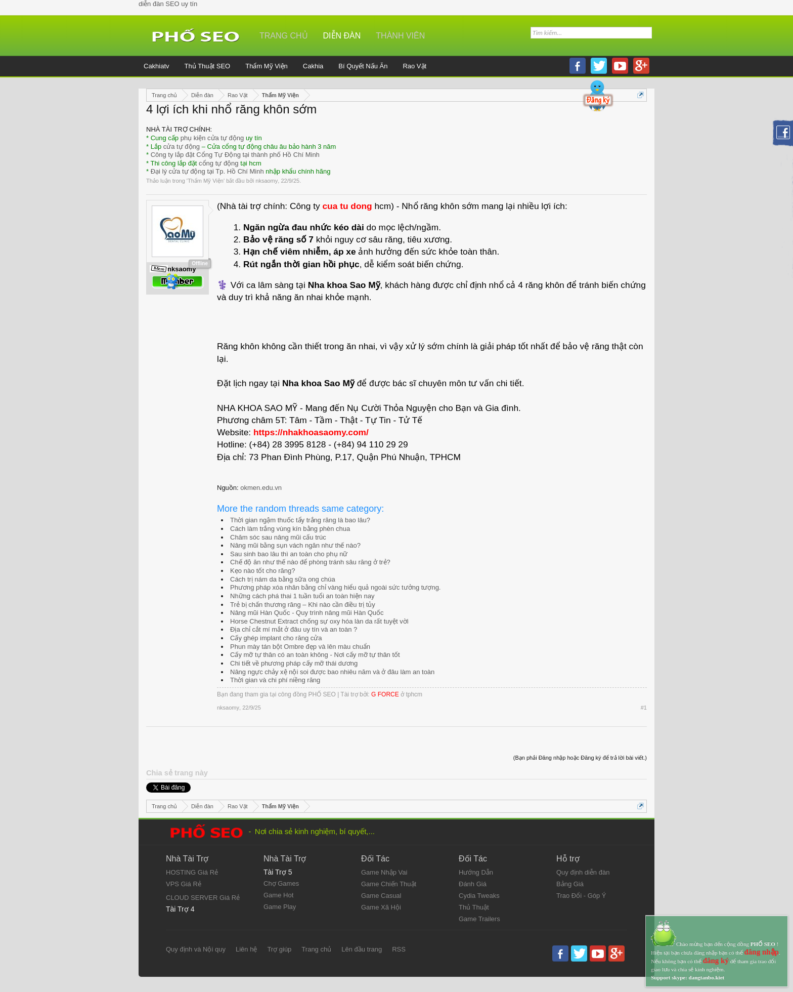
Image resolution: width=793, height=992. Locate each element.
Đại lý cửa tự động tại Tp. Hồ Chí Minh (207, 171)
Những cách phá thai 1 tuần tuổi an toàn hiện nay (302, 596)
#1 (644, 708)
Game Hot (278, 895)
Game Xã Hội (381, 907)
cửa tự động (181, 146)
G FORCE (385, 694)
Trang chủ (283, 35)
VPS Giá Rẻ (183, 884)
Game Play (279, 907)
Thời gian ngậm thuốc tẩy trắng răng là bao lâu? (300, 520)
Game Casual (381, 895)
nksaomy (266, 181)
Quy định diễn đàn (582, 872)
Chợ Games (281, 883)
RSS (399, 949)
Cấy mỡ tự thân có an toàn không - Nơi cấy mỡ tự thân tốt (315, 654)
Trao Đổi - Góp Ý (581, 895)
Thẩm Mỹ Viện (206, 181)
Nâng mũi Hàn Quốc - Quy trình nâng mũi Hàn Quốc (307, 612)
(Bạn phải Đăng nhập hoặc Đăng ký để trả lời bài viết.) (580, 758)
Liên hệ (246, 949)
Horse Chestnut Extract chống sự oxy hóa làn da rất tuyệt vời (319, 621)
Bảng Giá (570, 884)
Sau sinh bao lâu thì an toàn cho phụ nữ (288, 554)
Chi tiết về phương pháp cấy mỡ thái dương (294, 663)
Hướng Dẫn (476, 872)
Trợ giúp (279, 949)
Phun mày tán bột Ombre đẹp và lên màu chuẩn (300, 646)
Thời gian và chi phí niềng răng (275, 680)
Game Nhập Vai (384, 872)
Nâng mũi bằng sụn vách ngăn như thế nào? (295, 545)
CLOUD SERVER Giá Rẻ (203, 897)
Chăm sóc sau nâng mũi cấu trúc (278, 537)
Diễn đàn (342, 35)
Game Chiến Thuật (388, 884)
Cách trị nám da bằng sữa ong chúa (282, 579)
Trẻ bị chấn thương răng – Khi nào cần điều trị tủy (302, 604)
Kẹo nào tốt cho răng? (262, 570)
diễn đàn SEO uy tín (168, 4)
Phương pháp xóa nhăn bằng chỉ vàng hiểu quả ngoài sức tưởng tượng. (335, 587)
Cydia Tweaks (479, 895)
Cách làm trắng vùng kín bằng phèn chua (290, 528)
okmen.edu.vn (261, 487)
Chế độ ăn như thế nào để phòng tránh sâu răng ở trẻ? (310, 562)
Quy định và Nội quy (196, 949)
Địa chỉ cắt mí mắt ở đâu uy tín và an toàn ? (293, 629)
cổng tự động (219, 163)
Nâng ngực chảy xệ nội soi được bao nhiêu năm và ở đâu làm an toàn (332, 672)
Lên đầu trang (361, 949)
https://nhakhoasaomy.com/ (311, 432)
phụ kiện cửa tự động (212, 138)
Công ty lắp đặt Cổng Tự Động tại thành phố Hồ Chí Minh (235, 154)
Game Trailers (479, 919)
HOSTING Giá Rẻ (192, 872)
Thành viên (400, 35)
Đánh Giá (473, 884)
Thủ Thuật (474, 907)
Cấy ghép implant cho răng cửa (276, 638)
